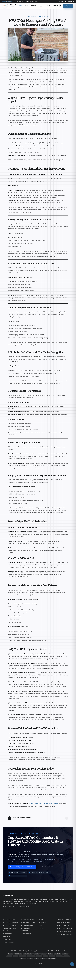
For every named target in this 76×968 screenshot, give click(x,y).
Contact (55, 5)
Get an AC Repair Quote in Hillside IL (22, 867)
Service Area (42, 5)
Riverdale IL (65, 953)
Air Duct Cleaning (26, 933)
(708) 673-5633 (18, 1)
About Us (42, 919)
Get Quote (67, 6)
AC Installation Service (27, 919)
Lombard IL (59, 956)
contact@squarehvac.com (31, 1)
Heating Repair (7, 939)
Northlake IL (43, 958)
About (26, 5)
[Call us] (72, 964)
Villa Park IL (52, 956)
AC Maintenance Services (28, 922)
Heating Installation (8, 942)
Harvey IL (9, 956)
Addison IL (66, 956)
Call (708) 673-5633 (46, 867)
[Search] (60, 5)
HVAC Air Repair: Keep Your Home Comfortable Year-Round (65, 922)
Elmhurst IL (36, 953)
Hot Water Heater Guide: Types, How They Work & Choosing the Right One (65, 931)
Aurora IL (15, 956)
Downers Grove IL (28, 953)
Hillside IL (10, 953)
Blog (48, 5)
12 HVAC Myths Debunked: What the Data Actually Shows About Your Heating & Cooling (65, 934)
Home (20, 5)
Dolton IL (50, 953)
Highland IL (38, 956)
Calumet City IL (18, 953)
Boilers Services (7, 933)
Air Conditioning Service (9, 919)
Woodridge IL (23, 956)
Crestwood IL (31, 956)
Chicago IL (30, 958)
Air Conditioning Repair (9, 925)
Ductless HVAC (7, 936)
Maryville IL (43, 953)
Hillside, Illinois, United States (66, 1)
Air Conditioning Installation (10, 922)
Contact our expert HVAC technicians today (43, 803)
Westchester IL (51, 958)
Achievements (43, 922)
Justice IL (23, 958)
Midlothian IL (57, 953)
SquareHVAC (8, 895)
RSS (35, 963)
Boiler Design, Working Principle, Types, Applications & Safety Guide (65, 928)
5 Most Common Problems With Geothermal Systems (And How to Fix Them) (65, 919)
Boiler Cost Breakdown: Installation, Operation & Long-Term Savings (65, 925)
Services (34, 6)
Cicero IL (36, 958)
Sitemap (40, 963)
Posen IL (45, 956)
